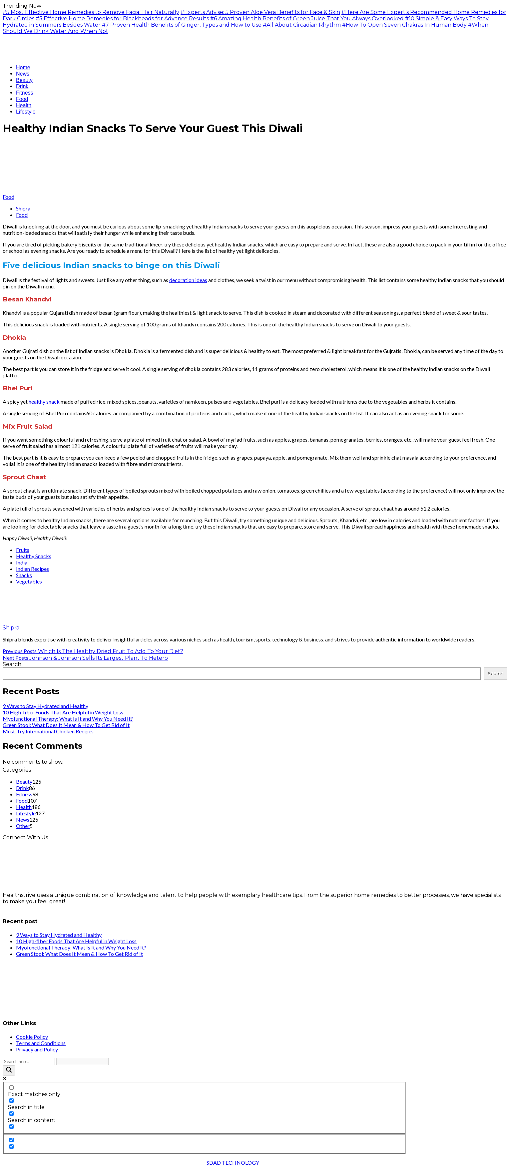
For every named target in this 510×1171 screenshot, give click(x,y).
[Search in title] (11, 1100)
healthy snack (44, 401)
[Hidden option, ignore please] (11, 1140)
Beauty (24, 781)
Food (8, 197)
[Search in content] (11, 1113)
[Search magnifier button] (9, 1070)
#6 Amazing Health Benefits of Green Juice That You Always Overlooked (307, 18)
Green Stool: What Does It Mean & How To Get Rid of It (66, 725)
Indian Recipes (32, 569)
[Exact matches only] (11, 1087)
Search (12, 664)
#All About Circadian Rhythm (302, 25)
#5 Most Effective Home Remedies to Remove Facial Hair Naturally (91, 12)
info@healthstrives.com (34, 908)
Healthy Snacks (33, 556)
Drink (22, 788)
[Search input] (29, 1061)
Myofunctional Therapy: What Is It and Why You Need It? (68, 718)
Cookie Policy (32, 1036)
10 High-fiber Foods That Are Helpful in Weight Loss (63, 712)
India (21, 562)
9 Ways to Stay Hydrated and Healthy (45, 706)
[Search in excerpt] (11, 1126)
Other (23, 826)
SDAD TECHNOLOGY (232, 1162)
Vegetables (29, 581)
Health (24, 807)
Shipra (23, 208)
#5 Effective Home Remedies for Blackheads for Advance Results (122, 18)
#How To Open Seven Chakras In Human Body (404, 25)
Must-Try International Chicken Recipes (48, 731)
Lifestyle (26, 813)
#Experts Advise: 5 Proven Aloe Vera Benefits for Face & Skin (260, 12)
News (22, 819)
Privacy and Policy (37, 1049)
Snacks (24, 575)
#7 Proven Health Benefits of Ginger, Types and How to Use (181, 25)
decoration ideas (188, 280)
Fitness (24, 794)
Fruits (22, 550)
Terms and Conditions (41, 1043)
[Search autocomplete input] (82, 1061)
